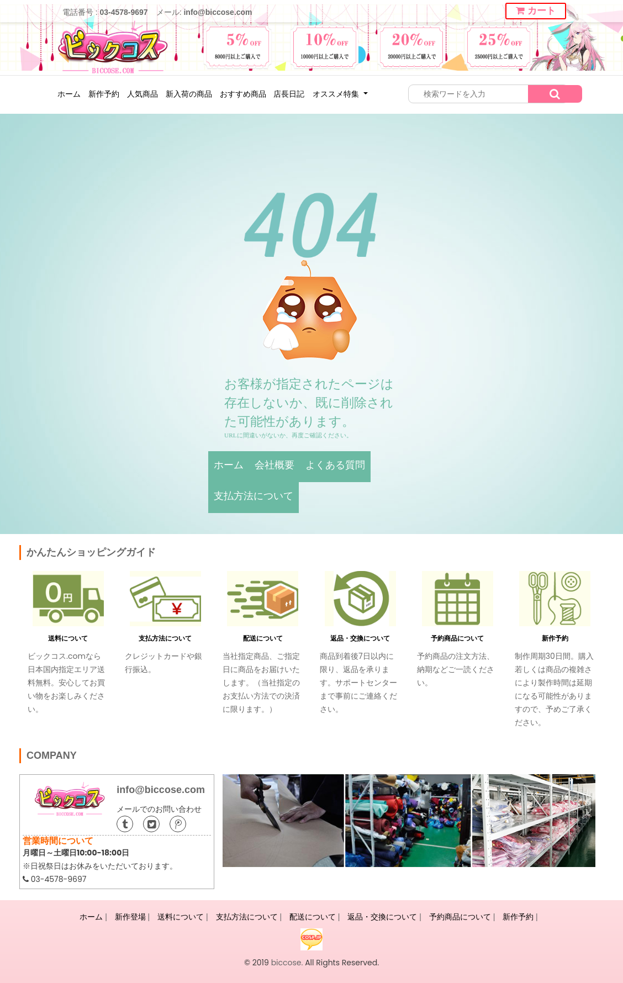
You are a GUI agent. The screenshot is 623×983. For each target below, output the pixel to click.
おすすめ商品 (243, 93)
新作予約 (103, 93)
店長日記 (288, 93)
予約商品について (457, 638)
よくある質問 (335, 465)
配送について (263, 638)
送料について (68, 638)
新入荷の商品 (189, 93)
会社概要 (274, 465)
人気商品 (142, 93)
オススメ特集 (337, 93)
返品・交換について (360, 638)
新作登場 (130, 916)
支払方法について (253, 495)
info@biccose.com (217, 12)
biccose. (287, 962)
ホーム (69, 93)
